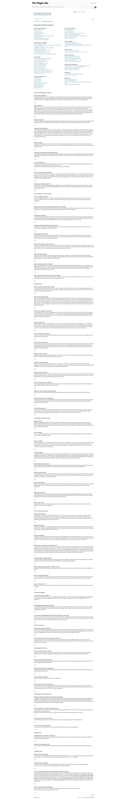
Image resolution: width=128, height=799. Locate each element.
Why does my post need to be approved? (42, 72)
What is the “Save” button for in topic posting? (43, 70)
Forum (56, 6)
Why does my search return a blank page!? (73, 58)
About (63, 6)
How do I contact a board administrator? (72, 84)
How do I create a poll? (38, 62)
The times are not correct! (39, 46)
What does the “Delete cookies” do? (41, 39)
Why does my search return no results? (72, 57)
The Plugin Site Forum (42, 13)
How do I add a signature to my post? (41, 60)
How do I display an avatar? (39, 51)
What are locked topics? (39, 86)
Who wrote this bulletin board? (71, 79)
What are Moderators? (69, 30)
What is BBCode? (37, 77)
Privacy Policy (93, 3)
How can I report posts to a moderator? (42, 69)
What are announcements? (39, 84)
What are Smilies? (37, 80)
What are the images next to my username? (42, 50)
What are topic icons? (38, 87)
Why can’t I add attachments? (40, 67)
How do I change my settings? (40, 43)
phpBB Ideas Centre (38, 765)
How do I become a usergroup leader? (72, 34)
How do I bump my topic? (39, 73)
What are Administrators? (70, 29)
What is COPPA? (37, 30)
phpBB (51, 238)
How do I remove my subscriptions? (72, 69)
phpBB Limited (70, 755)
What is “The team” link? (69, 38)
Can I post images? (38, 81)
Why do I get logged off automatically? (41, 38)
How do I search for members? (71, 60)
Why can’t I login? (37, 34)
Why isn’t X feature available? (70, 80)
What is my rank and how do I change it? (42, 52)
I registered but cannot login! (39, 33)
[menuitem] (40, 19)
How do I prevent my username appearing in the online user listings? (47, 45)
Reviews (53, 6)
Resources (49, 6)
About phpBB (68, 757)
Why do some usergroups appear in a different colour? (75, 35)
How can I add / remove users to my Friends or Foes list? (76, 52)
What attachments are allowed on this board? (74, 73)
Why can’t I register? (38, 32)
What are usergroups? (69, 32)
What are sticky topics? (38, 85)
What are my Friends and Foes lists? (72, 50)
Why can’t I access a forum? (39, 65)
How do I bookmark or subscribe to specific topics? (75, 66)
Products (36, 6)
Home (33, 6)
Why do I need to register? (39, 29)
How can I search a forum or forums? (72, 56)
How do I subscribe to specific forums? (72, 68)
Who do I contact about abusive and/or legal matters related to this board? (78, 82)
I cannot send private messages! (71, 42)
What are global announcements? (41, 82)
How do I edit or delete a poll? (40, 64)
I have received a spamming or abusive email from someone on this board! (78, 46)
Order (44, 6)
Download (41, 6)
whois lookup (65, 774)
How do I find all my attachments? (71, 75)
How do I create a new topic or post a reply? (43, 58)
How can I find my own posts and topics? (73, 61)
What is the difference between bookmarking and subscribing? (77, 65)
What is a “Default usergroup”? (71, 37)
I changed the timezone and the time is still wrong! (44, 47)
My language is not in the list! (40, 48)
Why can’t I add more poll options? (41, 63)
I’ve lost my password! (38, 37)
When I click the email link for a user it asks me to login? (45, 53)
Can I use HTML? (37, 79)
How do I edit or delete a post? (40, 59)
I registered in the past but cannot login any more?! (44, 35)
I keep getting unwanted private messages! (73, 43)
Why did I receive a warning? (40, 68)
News (59, 6)
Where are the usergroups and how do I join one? (74, 33)
